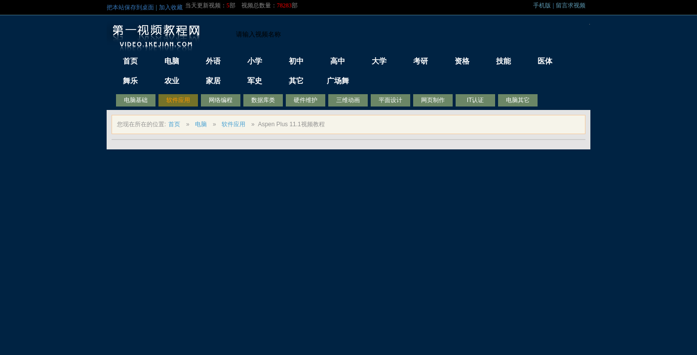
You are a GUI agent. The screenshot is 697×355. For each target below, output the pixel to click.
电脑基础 (136, 100)
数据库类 (263, 100)
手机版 (542, 5)
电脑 (201, 124)
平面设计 (390, 100)
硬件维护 (305, 100)
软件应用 (178, 100)
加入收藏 (171, 7)
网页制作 (433, 100)
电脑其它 (518, 100)
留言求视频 (570, 5)
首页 (174, 124)
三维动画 (348, 100)
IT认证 (475, 100)
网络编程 (220, 100)
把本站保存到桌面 (130, 7)
